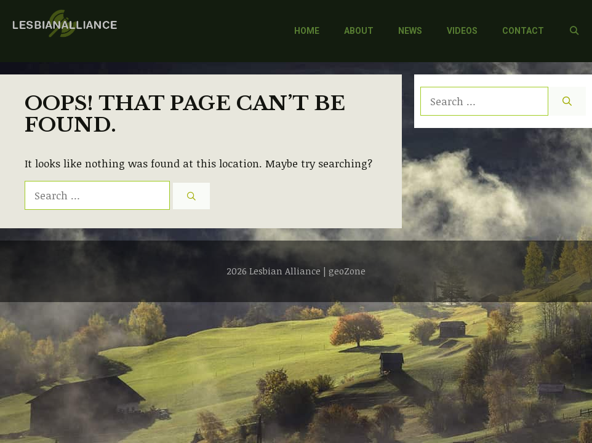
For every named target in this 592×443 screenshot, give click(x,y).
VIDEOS (462, 31)
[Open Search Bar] (574, 31)
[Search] (191, 196)
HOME (306, 31)
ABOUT (359, 31)
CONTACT (523, 31)
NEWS (410, 31)
